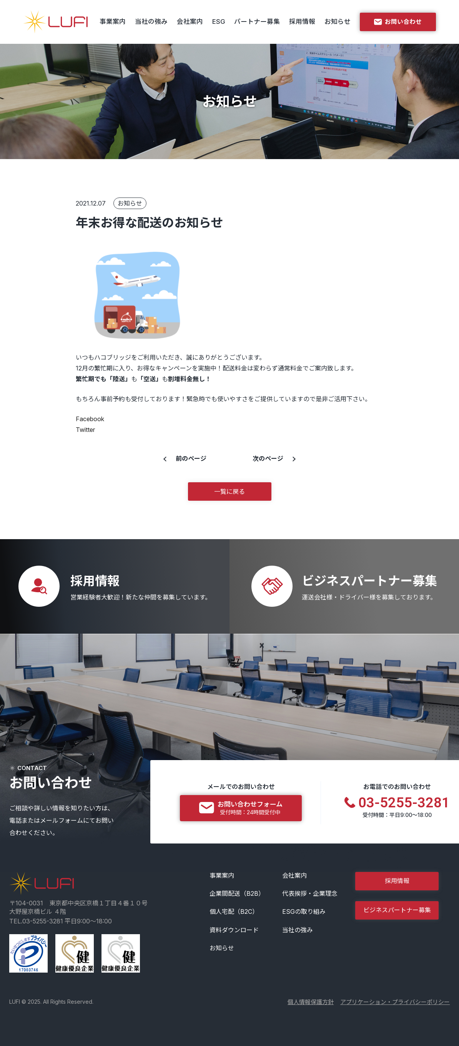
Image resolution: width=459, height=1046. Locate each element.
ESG (218, 21)
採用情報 (302, 21)
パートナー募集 (257, 21)
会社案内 (190, 21)
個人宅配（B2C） (234, 911)
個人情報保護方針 (311, 1002)
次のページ (268, 458)
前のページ (191, 458)
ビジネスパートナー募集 (397, 910)
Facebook (90, 419)
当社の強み (151, 21)
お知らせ (337, 21)
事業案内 (113, 21)
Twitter (85, 429)
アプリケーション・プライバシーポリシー (395, 1002)
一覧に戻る (229, 491)
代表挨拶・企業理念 (310, 893)
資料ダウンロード (234, 930)
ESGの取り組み (304, 911)
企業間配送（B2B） (237, 893)
